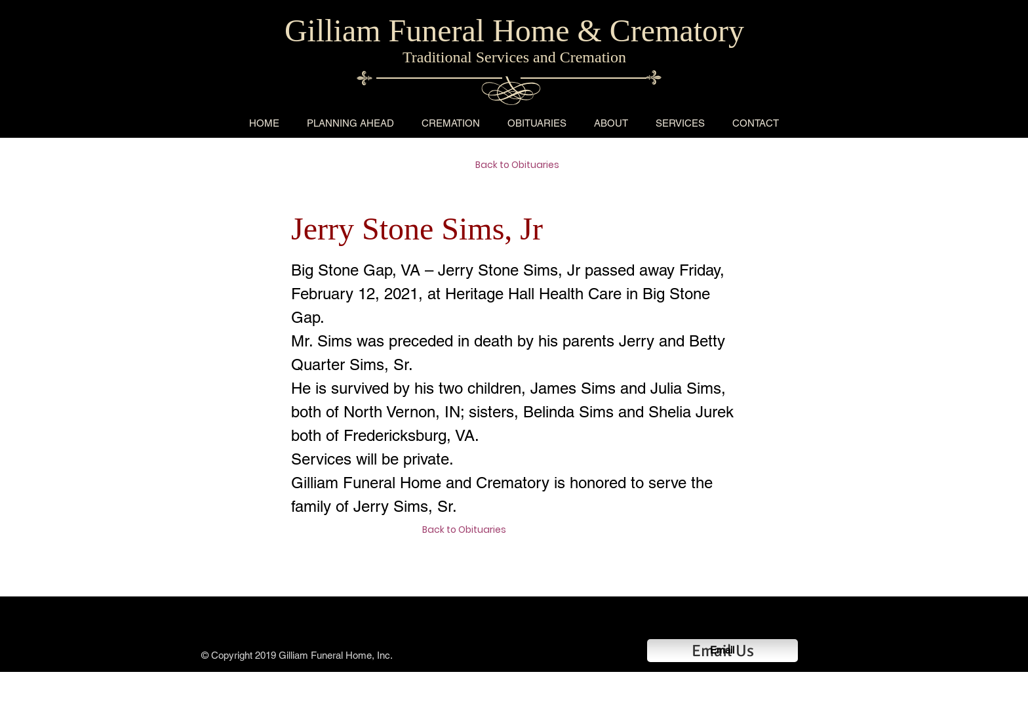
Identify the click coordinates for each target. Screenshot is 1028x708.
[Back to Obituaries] (521, 165)
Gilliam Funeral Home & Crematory (514, 30)
